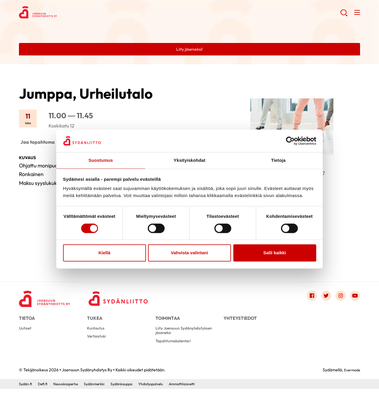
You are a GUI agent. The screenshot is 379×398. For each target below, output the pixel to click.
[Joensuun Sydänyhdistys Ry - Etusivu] (48, 299)
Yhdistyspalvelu (167, 393)
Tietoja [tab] (278, 160)
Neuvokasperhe (71, 393)
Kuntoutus (97, 334)
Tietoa (27, 321)
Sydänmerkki (104, 393)
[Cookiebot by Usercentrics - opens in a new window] (290, 140)
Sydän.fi (26, 393)
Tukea (94, 321)
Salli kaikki (274, 253)
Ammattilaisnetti (202, 393)
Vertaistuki (97, 344)
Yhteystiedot (240, 321)
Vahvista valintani (189, 253)
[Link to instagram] (338, 297)
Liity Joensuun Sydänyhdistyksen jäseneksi (182, 337)
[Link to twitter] (322, 297)
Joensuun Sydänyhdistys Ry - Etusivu (66, 13)
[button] (343, 15)
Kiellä (104, 253)
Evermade (350, 379)
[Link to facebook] (306, 297)
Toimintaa (167, 321)
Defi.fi (45, 393)
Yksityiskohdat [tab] (189, 160)
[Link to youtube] (354, 297)
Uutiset (26, 334)
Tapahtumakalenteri (175, 349)
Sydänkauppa (134, 393)
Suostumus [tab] (101, 160)
